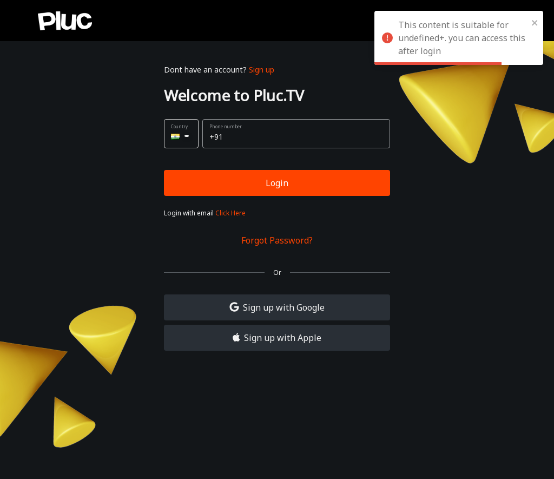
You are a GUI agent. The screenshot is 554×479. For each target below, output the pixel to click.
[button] (181, 134)
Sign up (261, 69)
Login (277, 183)
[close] (535, 21)
